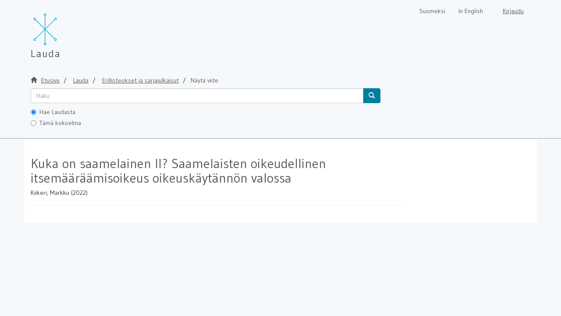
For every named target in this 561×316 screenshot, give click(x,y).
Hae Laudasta (53, 112)
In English (470, 11)
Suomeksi (432, 11)
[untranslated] (197, 95)
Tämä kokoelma (56, 123)
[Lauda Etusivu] (63, 30)
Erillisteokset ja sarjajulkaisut (140, 80)
